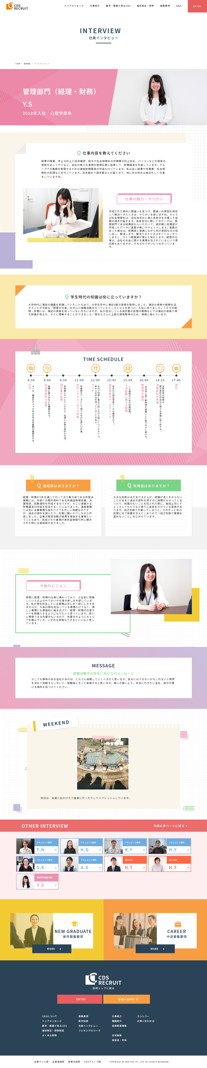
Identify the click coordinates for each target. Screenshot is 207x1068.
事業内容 (74, 1061)
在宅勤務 (117, 1035)
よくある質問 (49, 1035)
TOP (17, 63)
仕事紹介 (95, 6)
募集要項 (165, 6)
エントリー (143, 1016)
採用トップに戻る (104, 988)
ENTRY (197, 6)
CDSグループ (92, 1061)
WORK (27, 63)
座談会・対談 (119, 1040)
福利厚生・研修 (145, 6)
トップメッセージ (74, 6)
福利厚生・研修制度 (53, 1030)
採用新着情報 (119, 1025)
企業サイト (41, 1061)
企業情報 (58, 1061)
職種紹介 (117, 1020)
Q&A (179, 6)
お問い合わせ (144, 1020)
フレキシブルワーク (90, 1030)
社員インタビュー (88, 1025)
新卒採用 (83, 1020)
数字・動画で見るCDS (118, 6)
